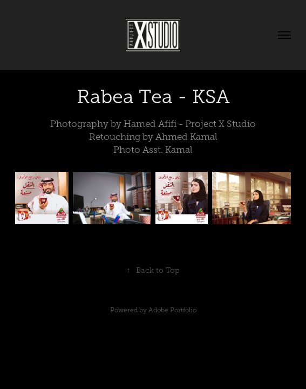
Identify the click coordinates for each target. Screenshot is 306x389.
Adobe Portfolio (172, 310)
